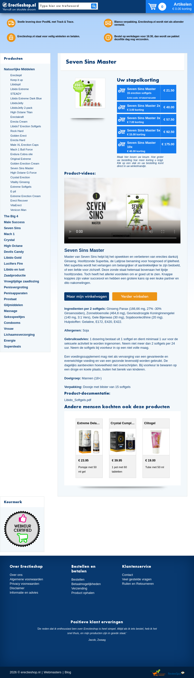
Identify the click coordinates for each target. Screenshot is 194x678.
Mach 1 (9, 234)
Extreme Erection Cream (25, 196)
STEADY (15, 93)
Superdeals (12, 346)
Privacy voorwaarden (24, 584)
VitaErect (15, 205)
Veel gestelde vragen (137, 579)
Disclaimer (17, 588)
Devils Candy (14, 252)
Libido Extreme (19, 89)
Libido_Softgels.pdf (77, 400)
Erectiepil (16, 75)
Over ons (16, 575)
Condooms (12, 323)
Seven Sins (12, 228)
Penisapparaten (16, 293)
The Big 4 (11, 216)
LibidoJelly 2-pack (21, 107)
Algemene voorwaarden (26, 579)
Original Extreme (20, 158)
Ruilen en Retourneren (138, 584)
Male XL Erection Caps (24, 144)
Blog (68, 672)
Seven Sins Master (21, 168)
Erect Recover (19, 200)
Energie (10, 340)
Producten (13, 58)
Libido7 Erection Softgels (25, 126)
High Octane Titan (21, 112)
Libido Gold (12, 257)
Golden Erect (18, 135)
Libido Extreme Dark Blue (26, 98)
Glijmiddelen (13, 305)
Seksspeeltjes (14, 317)
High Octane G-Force (23, 172)
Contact (127, 575)
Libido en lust (14, 269)
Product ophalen (82, 593)
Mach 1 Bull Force (21, 149)
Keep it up (16, 79)
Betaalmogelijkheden (86, 584)
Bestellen (77, 579)
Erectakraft (17, 116)
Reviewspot (176, 673)
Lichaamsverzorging (19, 334)
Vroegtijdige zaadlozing (21, 281)
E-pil (13, 191)
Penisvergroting (16, 287)
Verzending (79, 588)
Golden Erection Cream (24, 163)
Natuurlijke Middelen (19, 69)
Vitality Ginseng (20, 182)
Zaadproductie (15, 275)
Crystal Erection (20, 177)
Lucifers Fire (13, 263)
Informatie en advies (24, 592)
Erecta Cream (18, 121)
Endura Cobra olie (21, 154)
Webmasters (53, 672)
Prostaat (10, 299)
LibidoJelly (16, 103)
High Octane (13, 246)
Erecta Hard (17, 140)
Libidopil (15, 84)
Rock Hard (16, 130)
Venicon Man (18, 209)
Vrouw (9, 328)
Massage (10, 311)
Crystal (9, 240)
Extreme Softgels (20, 186)
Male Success (14, 222)
